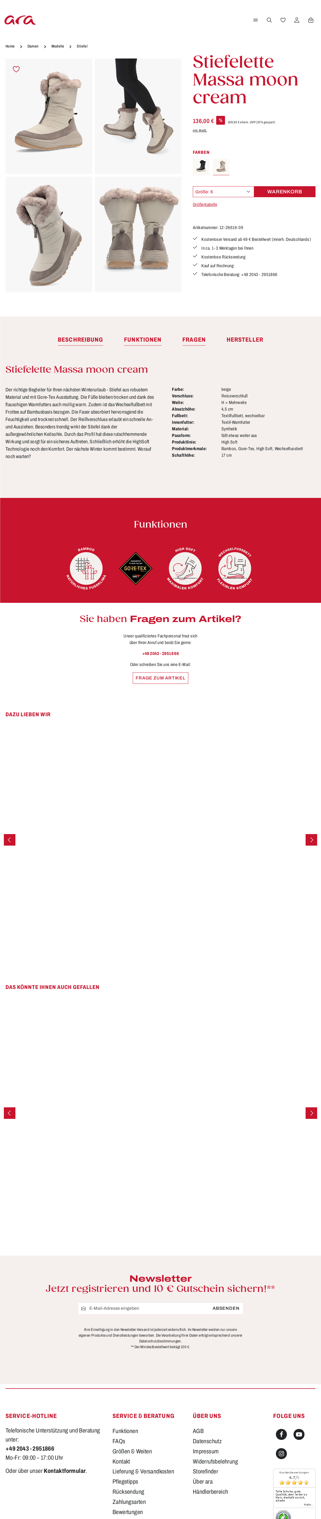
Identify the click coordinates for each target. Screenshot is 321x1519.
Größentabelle (205, 204)
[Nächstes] (311, 840)
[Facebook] (281, 1434)
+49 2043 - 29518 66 (160, 653)
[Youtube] (298, 1434)
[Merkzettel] (282, 20)
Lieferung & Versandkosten (143, 1471)
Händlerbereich (210, 1492)
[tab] (80, 340)
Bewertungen (128, 1512)
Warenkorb (284, 191)
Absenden (226, 1308)
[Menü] (255, 20)
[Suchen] (269, 20)
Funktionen (125, 1431)
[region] (93, 175)
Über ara (203, 1481)
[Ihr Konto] (296, 20)
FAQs (119, 1441)
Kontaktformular (65, 1471)
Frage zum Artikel (160, 678)
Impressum (206, 1451)
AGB (198, 1431)
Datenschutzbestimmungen (160, 1341)
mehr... (308, 1504)
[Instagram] (281, 1453)
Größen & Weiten (132, 1451)
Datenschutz (207, 1441)
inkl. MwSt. (200, 130)
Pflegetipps (125, 1481)
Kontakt (121, 1461)
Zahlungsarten (129, 1502)
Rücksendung (128, 1492)
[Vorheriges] (9, 840)
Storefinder (205, 1471)
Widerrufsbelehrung (215, 1461)
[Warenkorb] (310, 20)
